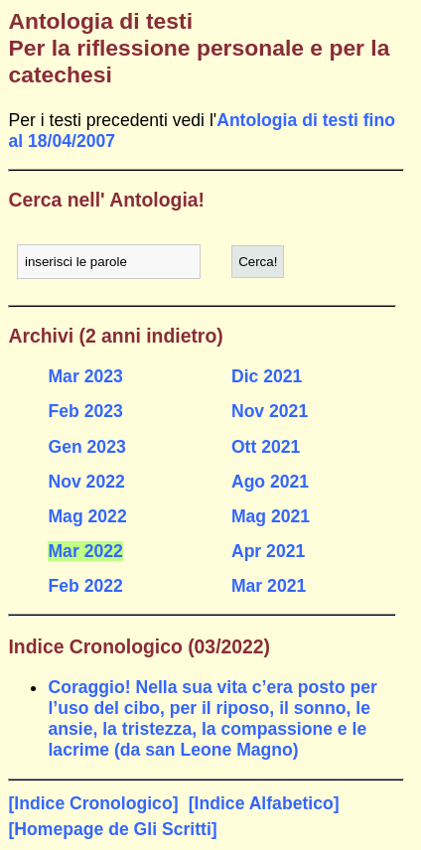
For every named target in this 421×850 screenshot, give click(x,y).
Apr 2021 (268, 551)
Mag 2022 (87, 516)
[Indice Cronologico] (93, 803)
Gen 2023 (86, 447)
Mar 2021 (268, 586)
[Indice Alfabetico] (264, 803)
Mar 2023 (85, 376)
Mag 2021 (270, 516)
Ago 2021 (270, 482)
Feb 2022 (85, 586)
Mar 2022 (85, 551)
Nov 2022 (86, 482)
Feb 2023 (85, 411)
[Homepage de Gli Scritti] (112, 829)
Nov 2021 (269, 411)
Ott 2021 (265, 447)
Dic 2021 (266, 376)
